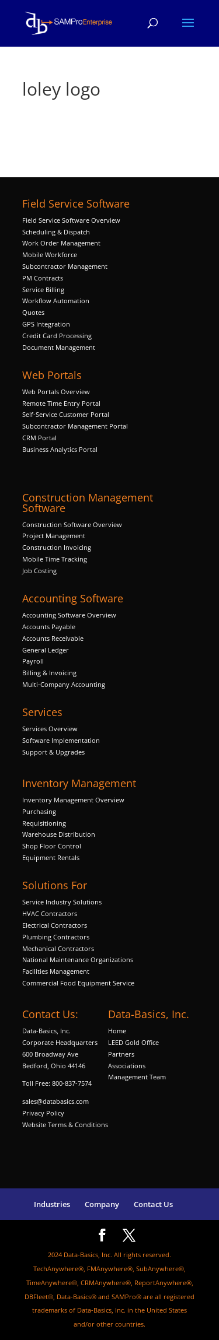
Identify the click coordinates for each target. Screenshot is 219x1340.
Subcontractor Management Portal (75, 426)
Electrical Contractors (54, 925)
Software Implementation (61, 740)
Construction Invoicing (57, 547)
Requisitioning (45, 823)
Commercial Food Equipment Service (78, 982)
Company (102, 1204)
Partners (121, 1054)
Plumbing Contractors (55, 936)
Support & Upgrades (53, 752)
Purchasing (39, 811)
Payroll (33, 661)
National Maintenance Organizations (77, 959)
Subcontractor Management (64, 266)
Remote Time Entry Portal (61, 403)
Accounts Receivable (53, 638)
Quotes (33, 312)
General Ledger (45, 650)
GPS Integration (46, 324)
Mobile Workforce (49, 254)
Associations (126, 1065)
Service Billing (43, 289)
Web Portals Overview (56, 391)
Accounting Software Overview (69, 615)
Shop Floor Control (51, 845)
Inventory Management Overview (73, 799)
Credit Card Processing (57, 335)
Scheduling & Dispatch (56, 231)
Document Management (59, 347)
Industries (52, 1204)
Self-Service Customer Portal (65, 414)
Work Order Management (61, 242)
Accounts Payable (48, 626)
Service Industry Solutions (62, 901)
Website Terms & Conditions (65, 1124)
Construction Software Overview (72, 524)
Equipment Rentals (50, 857)
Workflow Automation (55, 300)
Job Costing (39, 570)
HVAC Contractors (49, 913)
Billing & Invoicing (49, 672)
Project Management (53, 535)
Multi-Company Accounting (63, 684)
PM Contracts (42, 277)
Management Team (137, 1076)
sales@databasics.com (55, 1101)
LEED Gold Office (133, 1042)
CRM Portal (39, 437)
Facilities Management (55, 971)
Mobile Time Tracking (54, 559)
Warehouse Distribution (58, 834)
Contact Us (153, 1204)
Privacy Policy (43, 1113)
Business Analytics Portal (60, 449)
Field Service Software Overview (71, 220)
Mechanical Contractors (58, 948)
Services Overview (50, 728)
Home (117, 1030)
